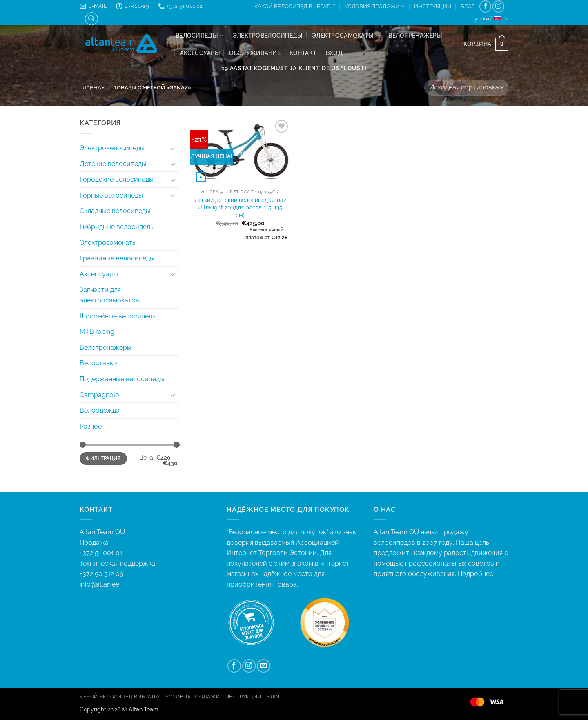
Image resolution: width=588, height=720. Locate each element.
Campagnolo (99, 395)
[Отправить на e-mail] (263, 666)
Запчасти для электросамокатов (109, 295)
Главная (92, 87)
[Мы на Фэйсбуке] (485, 6)
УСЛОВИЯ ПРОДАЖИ (375, 6)
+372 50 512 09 (101, 574)
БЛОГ (467, 6)
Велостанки (98, 363)
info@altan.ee (99, 584)
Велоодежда (100, 410)
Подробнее (475, 574)
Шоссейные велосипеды (118, 316)
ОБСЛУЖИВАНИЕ (254, 52)
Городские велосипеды (117, 179)
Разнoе (91, 426)
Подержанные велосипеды (122, 379)
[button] (334, 53)
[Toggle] (173, 148)
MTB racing (97, 332)
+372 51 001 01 (147, 559)
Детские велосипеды (113, 164)
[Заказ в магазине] (466, 88)
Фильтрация (103, 458)
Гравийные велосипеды (117, 258)
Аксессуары (200, 52)
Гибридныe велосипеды (117, 227)
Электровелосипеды (268, 35)
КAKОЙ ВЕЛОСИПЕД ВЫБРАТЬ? (294, 6)
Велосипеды (199, 35)
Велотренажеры (415, 35)
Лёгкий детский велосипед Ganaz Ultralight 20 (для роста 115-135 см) (240, 207)
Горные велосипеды (111, 195)
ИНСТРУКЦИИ (432, 6)
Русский (489, 19)
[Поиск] (91, 18)
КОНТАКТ (303, 52)
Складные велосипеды (115, 211)
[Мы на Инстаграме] (498, 6)
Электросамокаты (345, 35)
